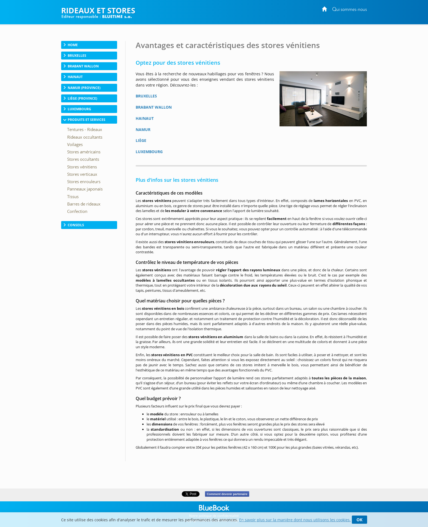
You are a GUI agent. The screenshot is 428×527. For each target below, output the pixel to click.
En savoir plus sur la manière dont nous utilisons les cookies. (295, 519)
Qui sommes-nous (349, 9)
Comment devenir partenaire (227, 494)
